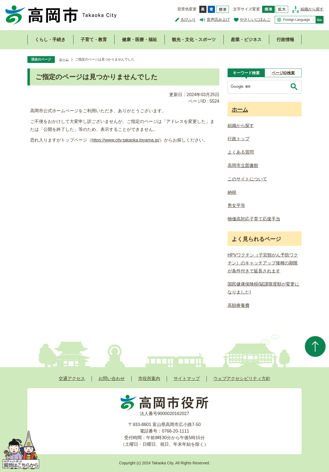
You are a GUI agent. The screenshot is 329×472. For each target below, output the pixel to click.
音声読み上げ (218, 19)
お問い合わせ (111, 378)
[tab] (246, 72)
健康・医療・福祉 (139, 39)
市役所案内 (149, 378)
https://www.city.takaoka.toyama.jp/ (126, 140)
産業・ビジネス (246, 39)
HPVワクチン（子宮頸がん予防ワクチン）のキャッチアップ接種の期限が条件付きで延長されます (263, 263)
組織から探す (312, 9)
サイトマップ (187, 378)
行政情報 (285, 39)
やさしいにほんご (255, 19)
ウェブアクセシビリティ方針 (241, 378)
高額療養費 (238, 305)
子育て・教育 (94, 39)
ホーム (64, 59)
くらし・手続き (50, 39)
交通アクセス (72, 378)
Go (319, 20)
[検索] (259, 86)
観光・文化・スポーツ (194, 39)
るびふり (188, 19)
